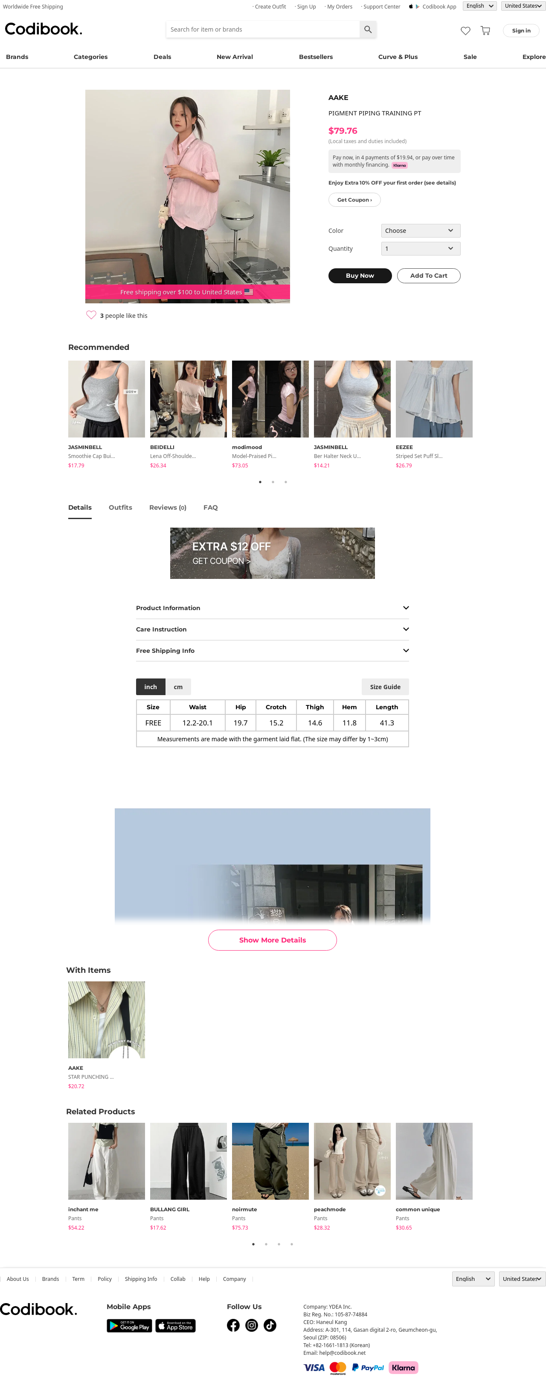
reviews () (167, 507)
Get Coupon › (354, 200)
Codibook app (439, 6)
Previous (62, 416)
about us (18, 1279)
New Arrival (235, 57)
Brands (17, 57)
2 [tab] (273, 482)
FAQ (210, 507)
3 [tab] (286, 482)
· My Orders (338, 6)
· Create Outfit (269, 6)
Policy (105, 1279)
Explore (534, 57)
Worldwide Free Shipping (33, 6)
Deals (162, 57)
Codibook (43, 28)
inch (151, 687)
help (204, 1279)
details (80, 507)
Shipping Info (141, 1279)
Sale (470, 57)
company (234, 1279)
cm (178, 687)
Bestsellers (316, 57)
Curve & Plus (398, 57)
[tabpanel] (109, 416)
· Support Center (381, 6)
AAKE (338, 98)
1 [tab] (260, 482)
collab (178, 1279)
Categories (90, 57)
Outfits (120, 507)
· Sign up (305, 6)
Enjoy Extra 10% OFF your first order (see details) (392, 182)
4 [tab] (292, 1244)
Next (484, 416)
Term (79, 1279)
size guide (385, 687)
